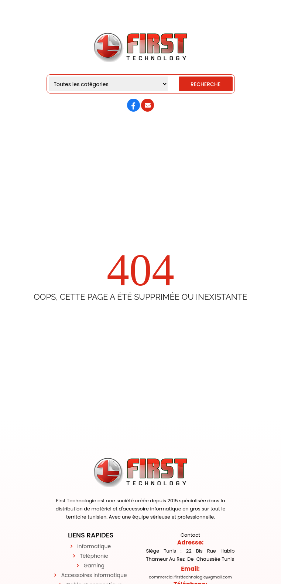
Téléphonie (94, 556)
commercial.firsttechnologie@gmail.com (190, 577)
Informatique (94, 546)
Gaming (93, 565)
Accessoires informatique (94, 575)
